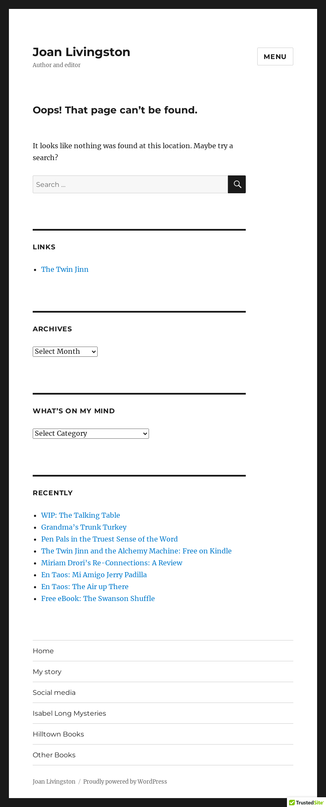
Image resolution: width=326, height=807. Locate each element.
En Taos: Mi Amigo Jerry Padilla (94, 574)
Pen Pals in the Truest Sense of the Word (109, 539)
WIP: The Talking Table (80, 515)
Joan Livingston (81, 52)
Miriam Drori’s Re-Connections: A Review (111, 563)
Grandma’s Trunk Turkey (83, 527)
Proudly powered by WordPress (125, 781)
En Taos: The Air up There (85, 586)
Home (43, 651)
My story (47, 672)
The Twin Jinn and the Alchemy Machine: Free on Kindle (136, 551)
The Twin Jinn (65, 269)
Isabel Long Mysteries (69, 713)
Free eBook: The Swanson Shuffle (98, 598)
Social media (54, 692)
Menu (275, 57)
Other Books (54, 755)
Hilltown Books (58, 734)
